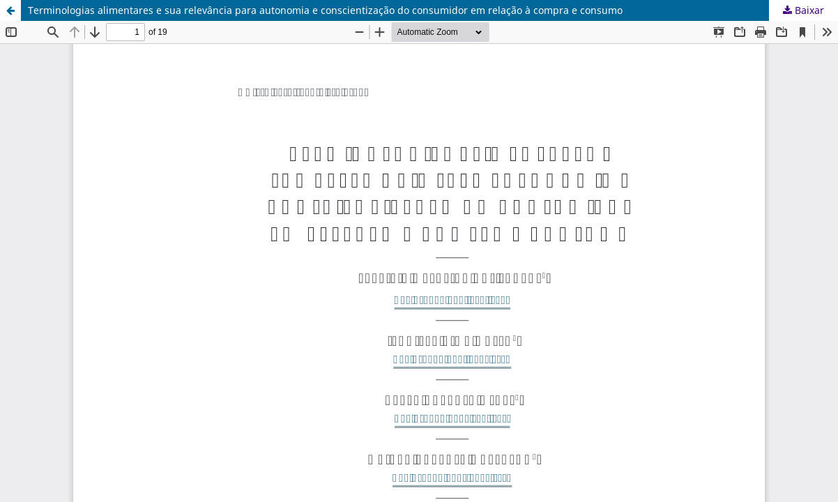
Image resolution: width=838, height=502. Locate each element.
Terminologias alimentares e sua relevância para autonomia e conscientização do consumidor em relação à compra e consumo (325, 10)
